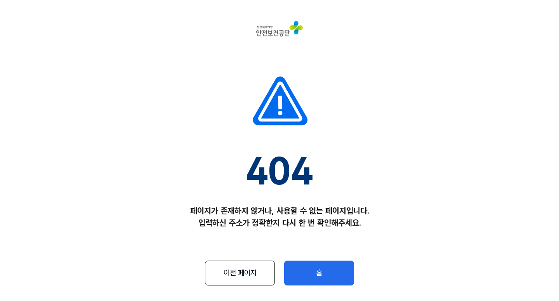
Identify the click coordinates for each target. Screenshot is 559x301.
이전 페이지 (240, 272)
